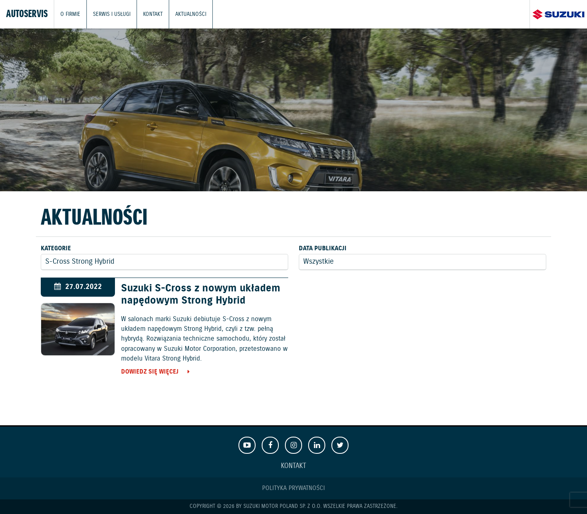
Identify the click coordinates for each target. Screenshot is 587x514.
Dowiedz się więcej (150, 372)
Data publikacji (322, 248)
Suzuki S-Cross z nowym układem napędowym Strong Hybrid (200, 295)
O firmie (70, 14)
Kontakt (153, 14)
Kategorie (56, 248)
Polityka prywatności (293, 488)
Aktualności (190, 14)
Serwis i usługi (111, 14)
